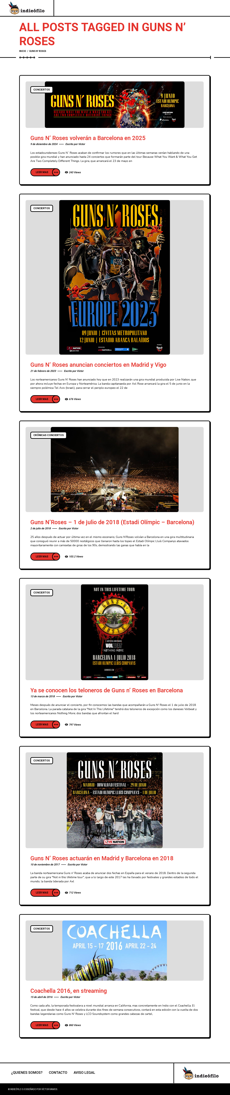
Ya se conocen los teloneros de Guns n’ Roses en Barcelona (106, 690)
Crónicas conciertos (48, 435)
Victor (81, 144)
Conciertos (41, 90)
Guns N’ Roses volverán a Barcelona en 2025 (88, 138)
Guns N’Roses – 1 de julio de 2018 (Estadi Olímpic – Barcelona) (112, 522)
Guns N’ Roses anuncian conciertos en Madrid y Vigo (98, 365)
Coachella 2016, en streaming (68, 991)
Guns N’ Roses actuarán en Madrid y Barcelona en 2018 (101, 858)
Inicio (22, 51)
